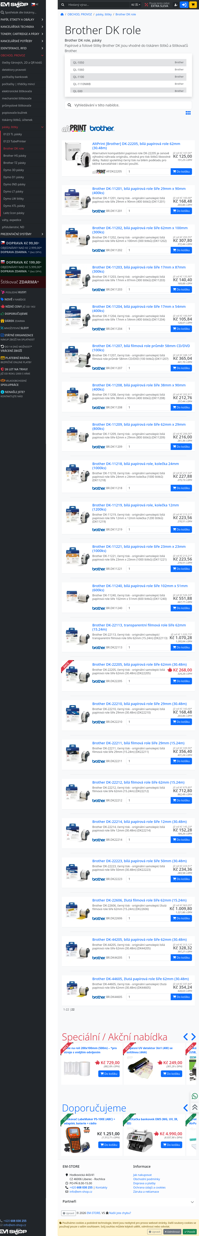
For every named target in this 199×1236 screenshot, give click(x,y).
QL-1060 (128, 70)
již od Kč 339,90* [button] (182, 748)
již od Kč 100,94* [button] (182, 315)
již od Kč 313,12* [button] (182, 944)
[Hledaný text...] (98, 4)
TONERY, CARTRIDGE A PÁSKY (33, 34)
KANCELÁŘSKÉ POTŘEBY (33, 41)
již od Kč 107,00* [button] (182, 153)
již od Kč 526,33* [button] (182, 595)
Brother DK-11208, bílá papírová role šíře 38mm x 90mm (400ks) (139, 387)
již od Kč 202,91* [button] (182, 394)
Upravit (154, 1231)
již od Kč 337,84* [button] (182, 984)
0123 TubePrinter (26, 141)
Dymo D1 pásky (25, 177)
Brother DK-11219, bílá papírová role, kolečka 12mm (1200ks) (135, 507)
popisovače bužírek (26, 113)
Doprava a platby (144, 1183)
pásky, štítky (34, 127)
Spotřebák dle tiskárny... (30, 12)
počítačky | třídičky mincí (30, 84)
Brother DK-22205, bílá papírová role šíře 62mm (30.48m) (139, 664)
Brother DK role (25, 148)
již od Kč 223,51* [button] (182, 866)
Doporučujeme (94, 1107)
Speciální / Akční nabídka (115, 1036)
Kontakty (101, 1187)
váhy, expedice (23, 220)
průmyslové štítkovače (28, 105)
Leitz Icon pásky (25, 213)
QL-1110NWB (128, 84)
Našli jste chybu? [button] (120, 1213)
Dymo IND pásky (26, 184)
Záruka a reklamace (146, 1192)
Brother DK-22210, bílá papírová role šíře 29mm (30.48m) (139, 703)
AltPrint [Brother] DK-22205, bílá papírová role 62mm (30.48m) (136, 145)
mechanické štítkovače (28, 98)
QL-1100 (128, 77)
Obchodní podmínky (146, 1179)
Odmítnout (172, 1231)
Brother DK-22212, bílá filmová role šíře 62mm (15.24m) (138, 782)
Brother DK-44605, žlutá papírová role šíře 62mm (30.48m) (140, 978)
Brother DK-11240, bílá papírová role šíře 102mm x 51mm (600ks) (140, 587)
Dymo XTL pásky (26, 206)
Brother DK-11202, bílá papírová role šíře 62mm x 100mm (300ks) (140, 230)
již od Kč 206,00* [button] (182, 433)
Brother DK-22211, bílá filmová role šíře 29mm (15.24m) (138, 743)
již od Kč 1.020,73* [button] (181, 634)
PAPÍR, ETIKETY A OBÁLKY (33, 19)
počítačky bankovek (27, 77)
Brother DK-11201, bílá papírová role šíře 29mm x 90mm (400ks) (139, 190)
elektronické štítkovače (29, 91)
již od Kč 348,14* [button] (182, 355)
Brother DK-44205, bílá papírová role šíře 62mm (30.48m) (139, 939)
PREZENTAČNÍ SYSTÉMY (33, 234)
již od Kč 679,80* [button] (182, 787)
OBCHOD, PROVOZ (33, 55)
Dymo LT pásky (25, 191)
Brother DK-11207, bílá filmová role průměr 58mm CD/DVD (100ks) (141, 347)
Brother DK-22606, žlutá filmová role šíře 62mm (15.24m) (139, 900)
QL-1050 (128, 62)
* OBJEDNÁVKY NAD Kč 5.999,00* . (33, 266)
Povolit (189, 1231)
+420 (26, 1221)
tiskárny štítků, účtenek (29, 120)
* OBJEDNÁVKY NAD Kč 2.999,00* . (33, 247)
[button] (188, 113)
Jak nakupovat (142, 1175)
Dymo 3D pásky (25, 170)
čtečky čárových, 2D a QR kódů (34, 62)
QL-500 (128, 91)
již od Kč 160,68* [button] (182, 197)
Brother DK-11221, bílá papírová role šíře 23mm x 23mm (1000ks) (139, 548)
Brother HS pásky (26, 156)
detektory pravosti (26, 70)
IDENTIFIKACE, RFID (33, 48)
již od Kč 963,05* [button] (182, 905)
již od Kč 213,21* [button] (182, 514)
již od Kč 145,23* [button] (182, 826)
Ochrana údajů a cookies (149, 1187)
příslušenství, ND (25, 227)
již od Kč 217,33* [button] (182, 473)
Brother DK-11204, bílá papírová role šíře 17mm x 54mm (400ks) (139, 308)
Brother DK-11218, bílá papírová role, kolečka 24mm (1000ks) (135, 465)
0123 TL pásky (24, 134)
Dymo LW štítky (25, 199)
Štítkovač (31, 282)
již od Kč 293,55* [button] (182, 237)
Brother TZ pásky (26, 163)
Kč (135, 5)
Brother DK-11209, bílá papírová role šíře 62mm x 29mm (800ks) (139, 426)
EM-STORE (93, 1213)
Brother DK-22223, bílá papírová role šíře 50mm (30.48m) (139, 861)
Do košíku (109, 1074)
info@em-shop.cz (26, 1225)
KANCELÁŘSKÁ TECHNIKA (33, 27)
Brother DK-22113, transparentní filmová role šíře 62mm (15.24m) (139, 627)
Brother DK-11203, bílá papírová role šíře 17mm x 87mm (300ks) (139, 269)
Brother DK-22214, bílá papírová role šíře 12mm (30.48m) (139, 821)
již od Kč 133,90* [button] (182, 276)
